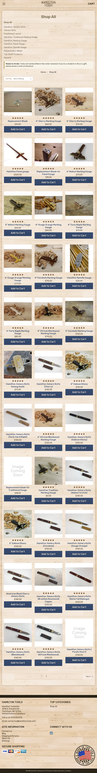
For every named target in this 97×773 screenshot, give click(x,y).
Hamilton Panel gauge (18, 171)
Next (89, 676)
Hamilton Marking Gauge (15, 40)
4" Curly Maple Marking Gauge (79, 226)
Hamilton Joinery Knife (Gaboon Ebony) (79, 438)
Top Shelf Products (13, 54)
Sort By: (9, 79)
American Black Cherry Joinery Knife (17, 595)
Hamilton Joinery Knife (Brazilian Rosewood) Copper (48, 599)
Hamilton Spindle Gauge (15, 47)
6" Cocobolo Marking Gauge (79, 331)
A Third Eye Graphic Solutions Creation (58, 771)
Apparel (7, 57)
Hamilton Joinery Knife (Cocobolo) (48, 544)
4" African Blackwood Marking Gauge (48, 332)
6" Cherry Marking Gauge (79, 121)
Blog (4, 733)
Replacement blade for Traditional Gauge (18, 488)
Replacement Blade (13, 51)
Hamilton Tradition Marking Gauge (48, 491)
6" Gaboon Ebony (17, 543)
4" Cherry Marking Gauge (48, 121)
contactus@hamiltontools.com (22, 721)
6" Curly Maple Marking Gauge (17, 332)
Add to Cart (18, 129)
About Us (6, 738)
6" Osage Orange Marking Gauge (18, 279)
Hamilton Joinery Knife (15, 27)
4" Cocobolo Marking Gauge (48, 278)
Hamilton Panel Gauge (14, 44)
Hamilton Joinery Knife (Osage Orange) (79, 544)
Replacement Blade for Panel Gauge (48, 172)
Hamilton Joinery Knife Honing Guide (18, 385)
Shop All (53, 706)
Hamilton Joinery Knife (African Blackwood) (48, 653)
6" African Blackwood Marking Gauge (48, 438)
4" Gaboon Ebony (79, 384)
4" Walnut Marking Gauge (17, 225)
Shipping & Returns (10, 736)
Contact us (7, 731)
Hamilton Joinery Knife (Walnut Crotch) (79, 491)
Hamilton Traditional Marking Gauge (21, 37)
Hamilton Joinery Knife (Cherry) (48, 385)
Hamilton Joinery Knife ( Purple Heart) (79, 650)
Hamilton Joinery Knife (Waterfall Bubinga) (79, 597)
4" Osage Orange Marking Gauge (48, 226)
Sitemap (6, 741)
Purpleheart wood (12, 33)
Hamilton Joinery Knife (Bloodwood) (18, 653)
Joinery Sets (10, 30)
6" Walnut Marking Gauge (79, 171)
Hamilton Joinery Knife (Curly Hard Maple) (18, 435)
